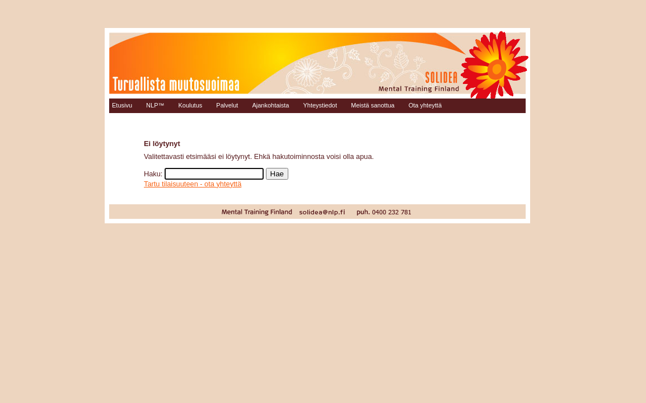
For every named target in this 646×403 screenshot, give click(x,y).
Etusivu (122, 105)
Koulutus (190, 105)
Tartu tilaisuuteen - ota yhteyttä (192, 184)
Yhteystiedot (320, 105)
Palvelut (227, 105)
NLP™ (155, 105)
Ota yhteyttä (425, 105)
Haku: (153, 174)
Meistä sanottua (373, 105)
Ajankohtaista (270, 105)
